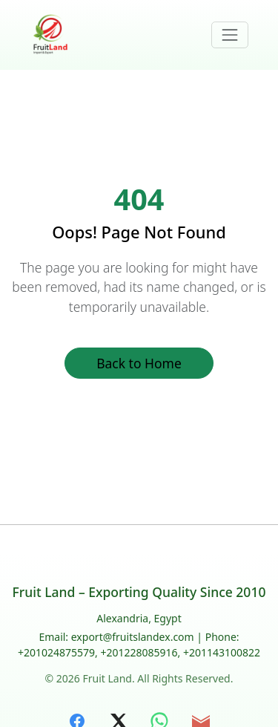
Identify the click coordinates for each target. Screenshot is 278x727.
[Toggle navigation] (229, 35)
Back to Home (139, 363)
